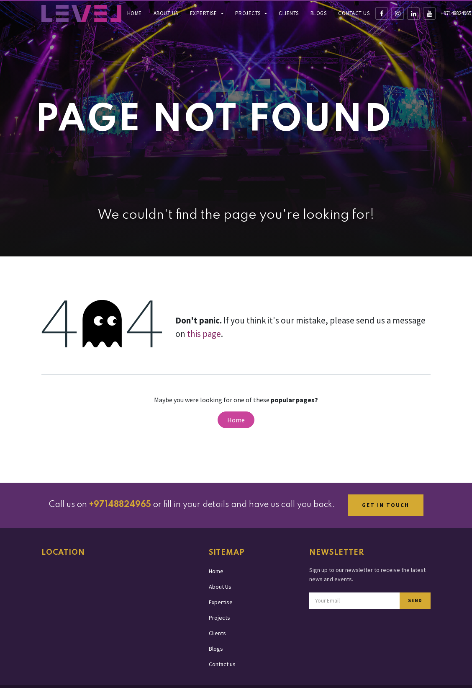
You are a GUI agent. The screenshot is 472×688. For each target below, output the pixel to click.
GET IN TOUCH (385, 505)
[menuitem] (134, 13)
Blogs (318, 13)
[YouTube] (429, 13)
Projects (248, 13)
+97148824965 (456, 13)
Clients (289, 13)
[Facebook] (381, 13)
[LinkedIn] (413, 13)
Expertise (204, 13)
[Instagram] (397, 13)
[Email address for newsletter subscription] (354, 600)
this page (204, 333)
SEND (415, 600)
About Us (166, 13)
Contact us (353, 13)
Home (134, 13)
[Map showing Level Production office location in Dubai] (118, 617)
